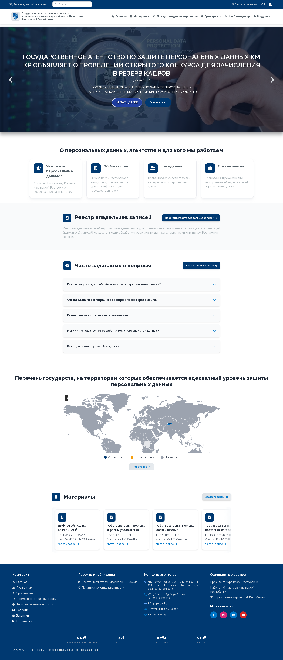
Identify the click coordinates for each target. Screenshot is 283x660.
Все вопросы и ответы (201, 265)
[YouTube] (243, 614)
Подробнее (141, 466)
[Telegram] (233, 614)
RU (270, 4)
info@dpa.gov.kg (157, 603)
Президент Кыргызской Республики (234, 582)
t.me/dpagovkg (157, 614)
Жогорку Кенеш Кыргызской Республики (237, 597)
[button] (29, 4)
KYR (263, 4)
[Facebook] (213, 614)
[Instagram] (223, 614)
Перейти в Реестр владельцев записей (191, 218)
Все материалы (216, 496)
